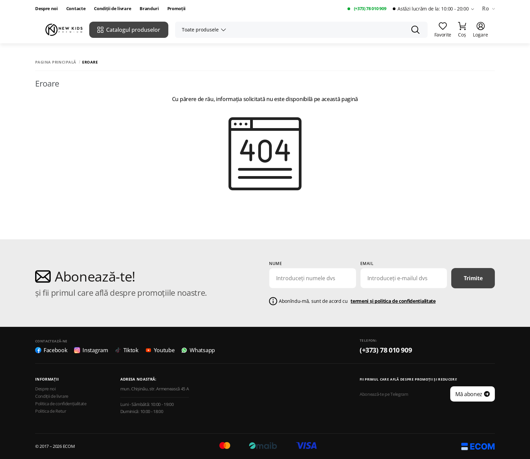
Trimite (473, 278)
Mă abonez (472, 394)
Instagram (91, 350)
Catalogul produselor (128, 29)
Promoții (176, 8)
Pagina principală (55, 62)
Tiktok (127, 350)
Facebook (51, 350)
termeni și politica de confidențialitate (393, 301)
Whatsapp (198, 350)
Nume (275, 263)
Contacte (76, 8)
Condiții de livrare (112, 8)
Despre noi (46, 8)
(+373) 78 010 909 (370, 8)
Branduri (149, 8)
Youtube (160, 350)
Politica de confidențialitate (61, 404)
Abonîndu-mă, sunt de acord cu (357, 301)
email (367, 263)
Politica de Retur (50, 411)
